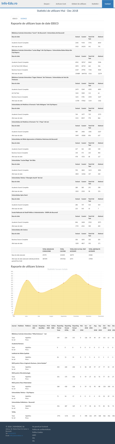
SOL (33, 438)
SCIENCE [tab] (24, 18)
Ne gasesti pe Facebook (40, 427)
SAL (33, 441)
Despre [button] (47, 4)
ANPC (34, 435)
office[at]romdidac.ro (16, 435)
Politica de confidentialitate (41, 429)
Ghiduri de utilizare (79, 4)
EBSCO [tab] (15, 18)
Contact (109, 4)
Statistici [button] (95, 4)
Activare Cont (61, 4)
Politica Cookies (37, 432)
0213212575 (12, 433)
